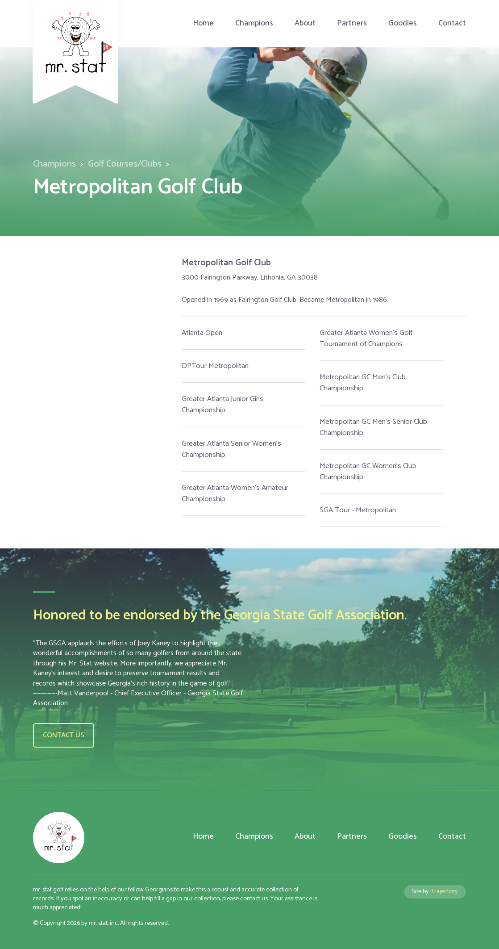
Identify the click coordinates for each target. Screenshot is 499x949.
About (305, 23)
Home (203, 23)
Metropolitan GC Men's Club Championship (363, 382)
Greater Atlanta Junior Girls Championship (222, 404)
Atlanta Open (202, 333)
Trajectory (444, 891)
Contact (452, 23)
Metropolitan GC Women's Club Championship (368, 471)
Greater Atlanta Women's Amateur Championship (235, 493)
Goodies (402, 23)
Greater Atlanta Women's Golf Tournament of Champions (366, 338)
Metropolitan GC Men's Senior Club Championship (373, 427)
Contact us (63, 735)
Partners (352, 23)
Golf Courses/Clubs (125, 164)
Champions (254, 23)
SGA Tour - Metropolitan (358, 510)
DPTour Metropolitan (215, 366)
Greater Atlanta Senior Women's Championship (231, 449)
